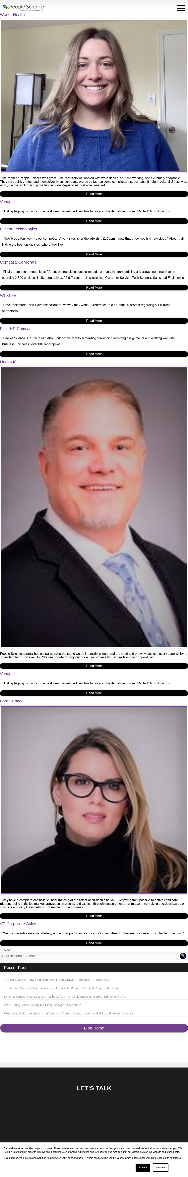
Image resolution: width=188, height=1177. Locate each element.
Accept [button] (143, 1167)
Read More (94, 194)
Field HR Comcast (16, 328)
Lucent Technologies (18, 229)
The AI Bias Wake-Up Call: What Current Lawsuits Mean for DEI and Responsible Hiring (61, 988)
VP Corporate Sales (18, 924)
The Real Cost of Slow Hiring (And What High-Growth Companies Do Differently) (57, 979)
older (5, 950)
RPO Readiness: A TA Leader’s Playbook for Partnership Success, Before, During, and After (65, 996)
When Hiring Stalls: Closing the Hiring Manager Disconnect (42, 1005)
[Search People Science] (183, 956)
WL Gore (8, 295)
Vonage (7, 202)
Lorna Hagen (12, 701)
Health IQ (8, 362)
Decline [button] (160, 1167)
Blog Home (94, 1028)
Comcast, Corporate (18, 262)
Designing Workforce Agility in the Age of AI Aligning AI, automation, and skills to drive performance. (69, 1013)
